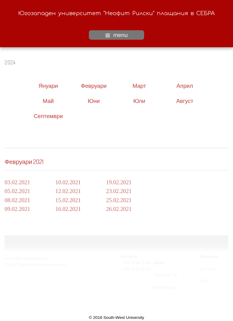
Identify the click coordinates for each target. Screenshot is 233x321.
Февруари (94, 85)
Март (139, 85)
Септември (48, 115)
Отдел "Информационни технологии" (36, 264)
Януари (48, 85)
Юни (94, 100)
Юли (139, 100)
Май (48, 100)
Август (184, 100)
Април (185, 85)
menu (116, 35)
